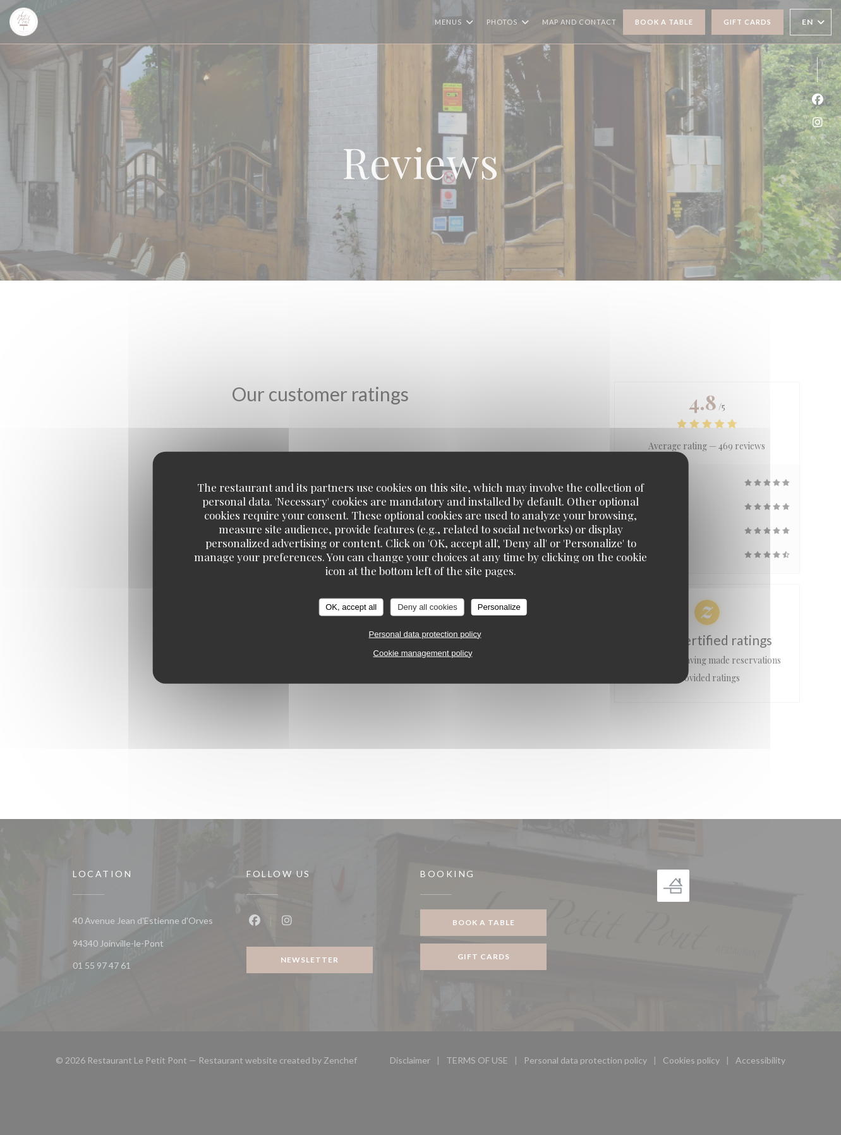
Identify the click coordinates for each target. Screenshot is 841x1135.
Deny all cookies (427, 607)
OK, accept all (351, 607)
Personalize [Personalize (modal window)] (499, 607)
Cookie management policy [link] (423, 652)
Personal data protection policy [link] (425, 633)
